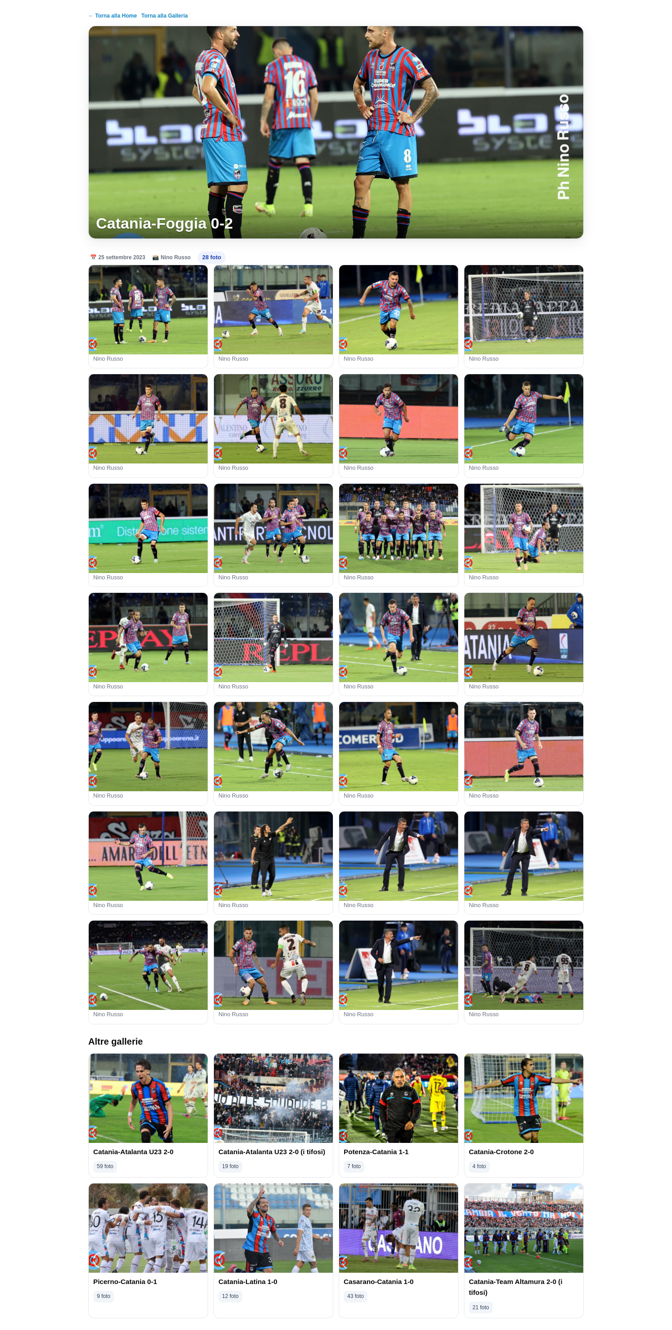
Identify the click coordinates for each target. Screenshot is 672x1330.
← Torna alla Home (112, 16)
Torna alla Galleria (164, 16)
